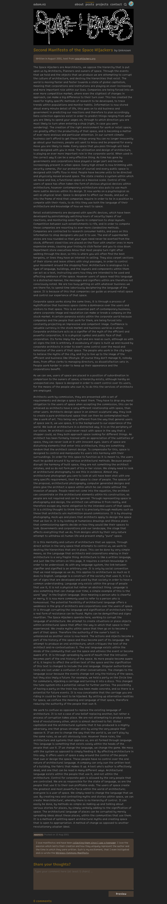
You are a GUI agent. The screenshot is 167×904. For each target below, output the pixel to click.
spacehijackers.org (85, 58)
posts (89, 4)
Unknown (124, 50)
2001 (66, 834)
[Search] (125, 4)
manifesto (38, 835)
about (79, 4)
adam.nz (39, 4)
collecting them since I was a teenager (94, 842)
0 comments (42, 901)
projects (102, 4)
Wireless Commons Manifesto (72, 853)
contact (116, 4)
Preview (121, 893)
